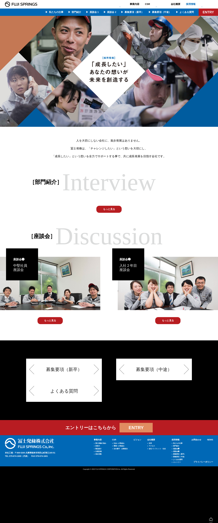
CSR (147, 4)
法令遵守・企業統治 (121, 499)
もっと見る (109, 260)
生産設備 (98, 502)
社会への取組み (119, 494)
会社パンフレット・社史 (157, 499)
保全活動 (98, 505)
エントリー (177, 513)
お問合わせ (207, 4)
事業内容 (134, 4)
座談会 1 (94, 12)
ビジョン (160, 4)
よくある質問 (187, 12)
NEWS (210, 490)
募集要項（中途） (161, 12)
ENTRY (208, 12)
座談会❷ (176, 502)
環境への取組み (119, 497)
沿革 (150, 494)
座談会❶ (176, 499)
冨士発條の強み (100, 494)
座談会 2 (111, 12)
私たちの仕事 (56, 12)
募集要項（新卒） (134, 12)
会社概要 (175, 4)
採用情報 (191, 4)
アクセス (152, 497)
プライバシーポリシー (203, 512)
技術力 (97, 497)
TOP (121, 4)
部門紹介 (76, 12)
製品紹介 (98, 499)
